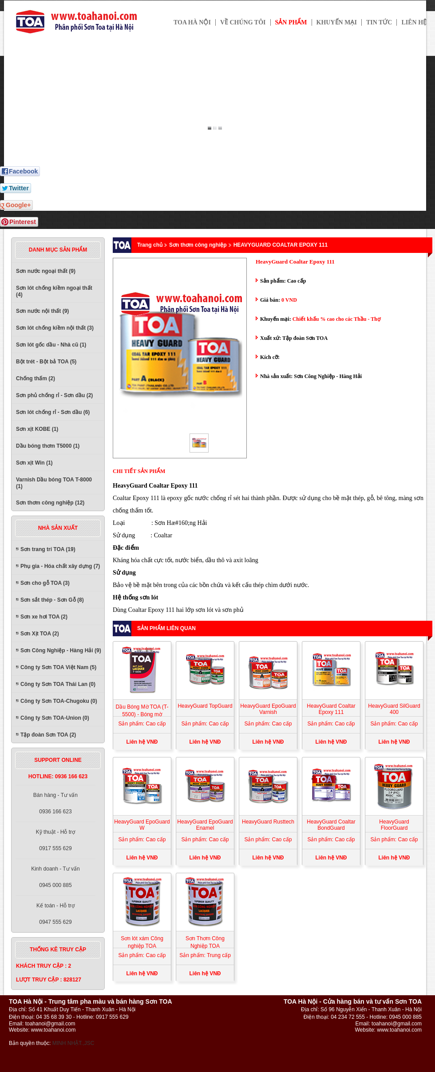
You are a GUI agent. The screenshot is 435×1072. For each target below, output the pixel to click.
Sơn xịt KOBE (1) (37, 429)
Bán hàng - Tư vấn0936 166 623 (55, 803)
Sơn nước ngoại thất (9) (45, 271)
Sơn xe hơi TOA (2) (43, 617)
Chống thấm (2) (35, 378)
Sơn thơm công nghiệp (198, 245)
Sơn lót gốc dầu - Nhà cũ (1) (51, 345)
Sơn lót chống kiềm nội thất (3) (55, 328)
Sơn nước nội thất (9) (42, 311)
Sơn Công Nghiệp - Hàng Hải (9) (60, 650)
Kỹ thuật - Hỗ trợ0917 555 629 (55, 840)
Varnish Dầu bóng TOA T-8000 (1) (54, 483)
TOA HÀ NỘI (192, 22)
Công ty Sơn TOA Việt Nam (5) (58, 667)
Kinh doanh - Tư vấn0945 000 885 (55, 877)
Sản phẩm (291, 22)
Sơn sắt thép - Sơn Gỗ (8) (52, 600)
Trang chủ (149, 245)
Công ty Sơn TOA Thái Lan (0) (57, 684)
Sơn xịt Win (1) (34, 463)
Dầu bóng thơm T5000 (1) (47, 446)
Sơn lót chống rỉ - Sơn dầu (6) (53, 412)
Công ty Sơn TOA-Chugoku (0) (58, 701)
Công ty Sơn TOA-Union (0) (54, 718)
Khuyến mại (336, 22)
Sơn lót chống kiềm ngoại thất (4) (54, 291)
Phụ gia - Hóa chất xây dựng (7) (60, 566)
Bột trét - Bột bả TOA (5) (46, 362)
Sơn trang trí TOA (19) (47, 549)
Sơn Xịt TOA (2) (39, 634)
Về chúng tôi (243, 22)
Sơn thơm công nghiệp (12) (50, 503)
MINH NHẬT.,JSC (73, 1043)
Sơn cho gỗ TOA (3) (45, 583)
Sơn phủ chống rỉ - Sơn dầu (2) (54, 395)
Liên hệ (414, 22)
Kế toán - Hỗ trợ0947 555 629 (55, 914)
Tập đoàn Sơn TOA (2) (48, 735)
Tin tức (379, 22)
